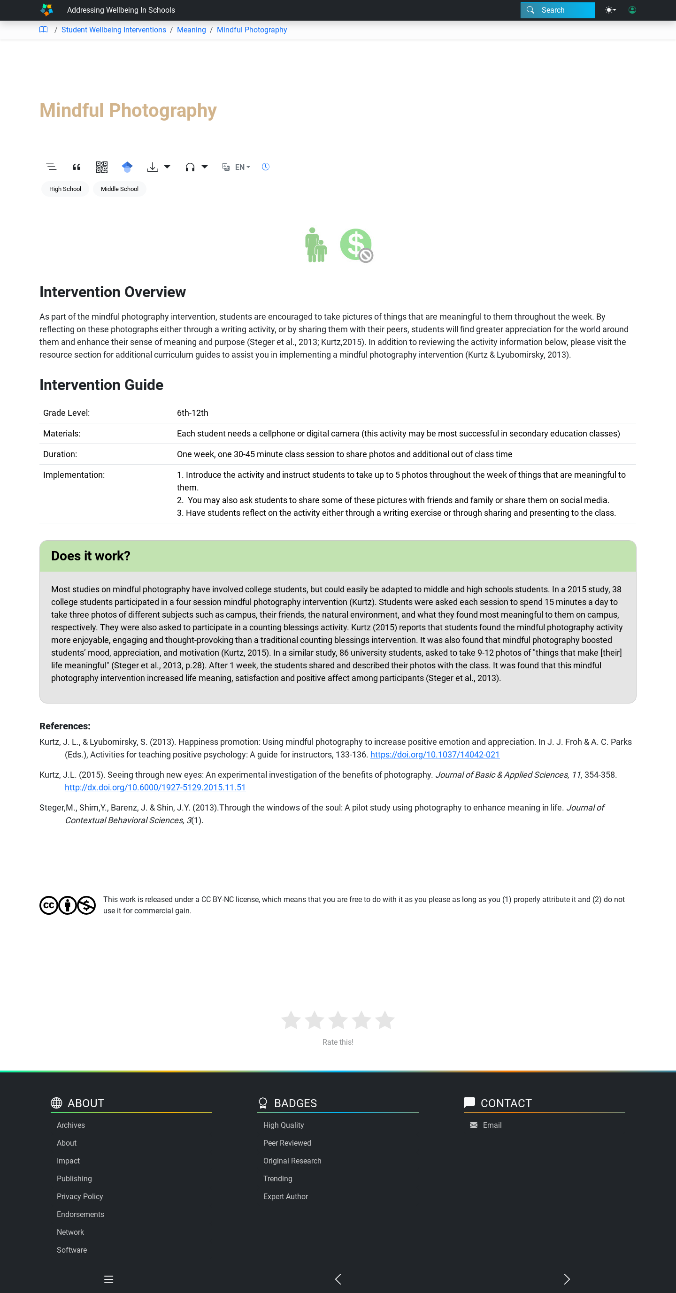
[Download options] (159, 167)
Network (70, 1232)
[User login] (632, 10)
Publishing (74, 1178)
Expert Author (285, 1196)
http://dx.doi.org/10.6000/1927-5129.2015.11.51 (155, 787)
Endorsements (80, 1214)
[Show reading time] (265, 167)
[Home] (46, 10)
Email (492, 1125)
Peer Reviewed (287, 1143)
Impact (68, 1160)
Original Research (292, 1160)
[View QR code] (102, 167)
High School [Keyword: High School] (65, 188)
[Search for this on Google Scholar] (127, 167)
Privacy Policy (80, 1196)
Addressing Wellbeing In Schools (121, 10)
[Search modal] (558, 10)
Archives (71, 1125)
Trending (277, 1178)
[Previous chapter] (338, 1280)
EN (240, 167)
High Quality (283, 1125)
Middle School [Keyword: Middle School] (119, 188)
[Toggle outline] (51, 167)
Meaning (191, 29)
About (67, 1143)
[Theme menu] (610, 10)
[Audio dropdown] (196, 167)
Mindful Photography (252, 29)
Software (72, 1250)
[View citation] (76, 167)
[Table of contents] (43, 30)
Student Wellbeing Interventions (113, 29)
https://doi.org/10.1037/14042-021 (435, 754)
